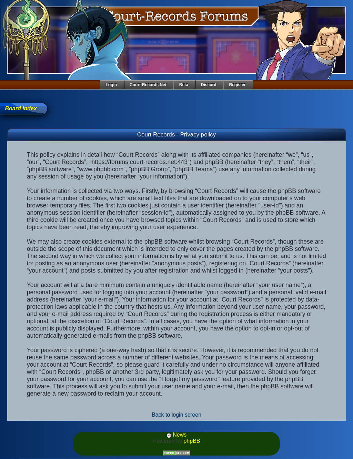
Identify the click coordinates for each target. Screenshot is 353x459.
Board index (21, 108)
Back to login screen (176, 415)
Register (237, 84)
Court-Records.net (148, 84)
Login (111, 84)
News (176, 435)
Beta (183, 84)
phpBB (191, 441)
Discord (208, 84)
